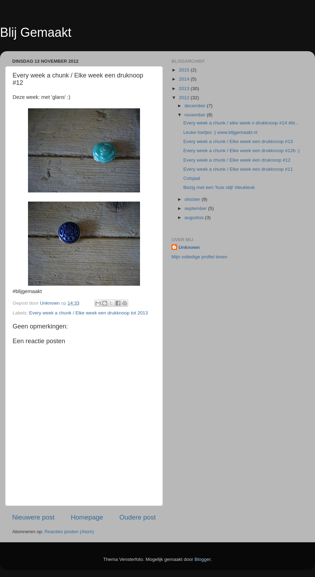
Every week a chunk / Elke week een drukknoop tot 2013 (88, 312)
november (195, 114)
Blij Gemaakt (35, 32)
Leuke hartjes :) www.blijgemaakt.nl (220, 132)
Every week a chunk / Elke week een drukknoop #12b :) (241, 150)
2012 (185, 97)
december (195, 105)
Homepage (87, 517)
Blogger (203, 559)
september (196, 208)
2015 (185, 70)
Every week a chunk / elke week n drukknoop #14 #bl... (241, 122)
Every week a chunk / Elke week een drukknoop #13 (238, 141)
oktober (193, 199)
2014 (185, 79)
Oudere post (137, 517)
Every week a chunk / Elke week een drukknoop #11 (238, 169)
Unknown (189, 247)
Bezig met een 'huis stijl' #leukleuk (219, 187)
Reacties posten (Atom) (69, 531)
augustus (194, 217)
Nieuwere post (33, 517)
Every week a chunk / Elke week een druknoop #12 (236, 160)
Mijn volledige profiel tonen (199, 256)
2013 (185, 88)
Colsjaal (191, 178)
